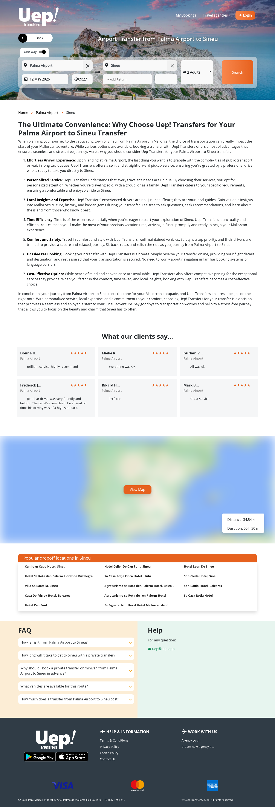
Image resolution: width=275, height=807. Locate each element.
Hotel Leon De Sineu (199, 566)
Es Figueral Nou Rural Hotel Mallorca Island (136, 605)
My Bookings (186, 15)
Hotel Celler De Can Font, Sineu (127, 566)
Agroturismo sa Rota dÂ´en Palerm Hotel (135, 595)
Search (237, 72)
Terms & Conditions (114, 740)
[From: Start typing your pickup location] (57, 65)
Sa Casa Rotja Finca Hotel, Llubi (127, 576)
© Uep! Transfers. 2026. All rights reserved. (207, 800)
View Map (137, 489)
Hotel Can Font (36, 605)
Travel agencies (215, 15)
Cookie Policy (109, 753)
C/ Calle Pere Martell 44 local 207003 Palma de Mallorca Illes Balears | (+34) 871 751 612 (71, 800)
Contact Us (107, 759)
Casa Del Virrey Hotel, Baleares (47, 595)
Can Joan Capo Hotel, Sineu (45, 566)
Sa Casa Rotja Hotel (198, 595)
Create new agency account (199, 747)
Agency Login (191, 740)
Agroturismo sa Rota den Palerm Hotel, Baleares (140, 586)
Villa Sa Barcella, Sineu (41, 586)
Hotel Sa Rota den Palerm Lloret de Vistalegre (59, 576)
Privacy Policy (109, 747)
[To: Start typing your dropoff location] (140, 65)
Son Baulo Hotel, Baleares (203, 586)
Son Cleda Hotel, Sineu (200, 576)
